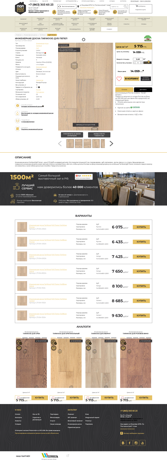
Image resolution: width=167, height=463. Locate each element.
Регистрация (135, 1)
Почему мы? (57, 1)
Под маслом (40, 92)
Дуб (37, 48)
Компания (33, 1)
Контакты (123, 1)
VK (123, 444)
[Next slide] (111, 144)
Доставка (143, 89)
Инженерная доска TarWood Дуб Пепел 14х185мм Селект (48, 316)
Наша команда (55, 426)
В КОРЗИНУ (132, 78)
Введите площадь (123, 59)
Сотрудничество (71, 1)
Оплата (124, 89)
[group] (85, 87)
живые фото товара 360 (99, 135)
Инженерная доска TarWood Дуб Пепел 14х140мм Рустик (48, 228)
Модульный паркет (92, 419)
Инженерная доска (30, 35)
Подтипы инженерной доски (32, 129)
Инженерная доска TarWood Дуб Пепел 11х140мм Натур (47, 257)
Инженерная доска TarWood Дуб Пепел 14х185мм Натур (48, 287)
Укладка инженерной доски (31, 106)
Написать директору (87, 7)
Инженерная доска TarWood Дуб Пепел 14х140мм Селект (48, 301)
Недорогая (39, 80)
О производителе (27, 122)
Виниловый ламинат (75, 422)
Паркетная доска (74, 429)
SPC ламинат (72, 419)
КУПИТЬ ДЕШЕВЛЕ (146, 78)
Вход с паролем (145, 1)
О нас (18, 411)
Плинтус (88, 422)
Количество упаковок (124, 63)
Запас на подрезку (147, 62)
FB (129, 444)
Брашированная (41, 67)
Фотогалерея (55, 419)
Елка (87, 416)
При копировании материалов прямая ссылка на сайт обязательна (36, 435)
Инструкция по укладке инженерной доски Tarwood (37, 114)
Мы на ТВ (45, 1)
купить (141, 228)
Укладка (112, 1)
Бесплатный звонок (66, 6)
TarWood (43, 35)
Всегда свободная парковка (134, 435)
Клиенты (18, 422)
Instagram (136, 444)
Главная (19, 35)
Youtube (142, 444)
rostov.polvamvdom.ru (20, 8)
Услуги (101, 1)
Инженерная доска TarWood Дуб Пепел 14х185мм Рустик (48, 243)
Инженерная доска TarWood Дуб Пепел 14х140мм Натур (48, 272)
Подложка (89, 426)
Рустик (38, 89)
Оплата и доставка (88, 1)
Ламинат (71, 416)
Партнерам (54, 416)
